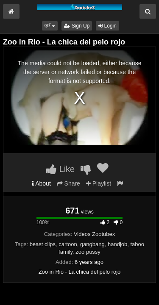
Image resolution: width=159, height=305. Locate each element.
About (41, 183)
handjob (117, 244)
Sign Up (76, 26)
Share (68, 183)
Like (60, 169)
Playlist (98, 183)
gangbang (92, 244)
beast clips (43, 244)
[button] (50, 25)
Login (107, 26)
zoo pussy (87, 252)
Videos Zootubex (94, 234)
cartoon (68, 244)
